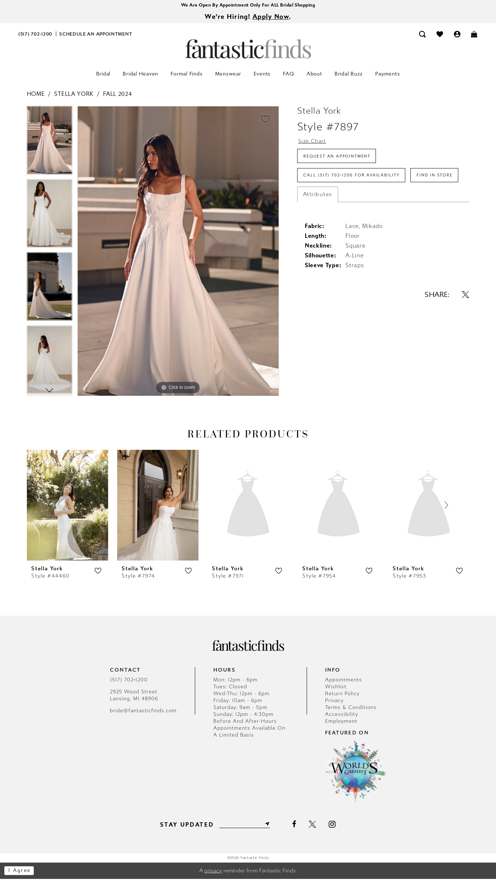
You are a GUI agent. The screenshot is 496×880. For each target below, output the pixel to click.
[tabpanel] (49, 143)
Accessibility (341, 715)
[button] (457, 35)
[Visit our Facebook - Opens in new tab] (297, 825)
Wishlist (336, 688)
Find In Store (324, 201)
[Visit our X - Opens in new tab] (315, 825)
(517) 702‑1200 (129, 681)
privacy (213, 871)
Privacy (334, 701)
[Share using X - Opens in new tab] (466, 321)
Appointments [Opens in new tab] (343, 681)
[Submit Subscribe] (269, 825)
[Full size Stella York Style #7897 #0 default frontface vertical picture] (178, 252)
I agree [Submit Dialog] (21, 871)
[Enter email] (245, 825)
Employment (341, 722)
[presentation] (67, 506)
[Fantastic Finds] (248, 50)
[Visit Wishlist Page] (439, 35)
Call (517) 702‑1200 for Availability (355, 180)
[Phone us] (35, 35)
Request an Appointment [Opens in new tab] (341, 159)
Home (36, 94)
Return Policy (342, 695)
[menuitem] (35, 35)
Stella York (74, 94)
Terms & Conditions (351, 708)
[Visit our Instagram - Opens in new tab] (335, 825)
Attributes (317, 221)
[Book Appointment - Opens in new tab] (96, 35)
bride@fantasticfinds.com (143, 712)
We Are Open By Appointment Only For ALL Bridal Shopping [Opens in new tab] (248, 5)
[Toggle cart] (474, 35)
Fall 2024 (117, 94)
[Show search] (422, 35)
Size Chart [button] (313, 142)
